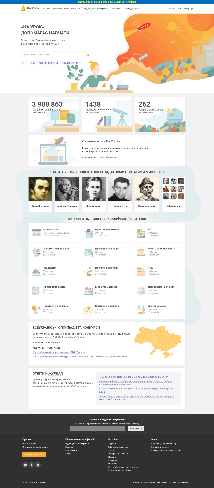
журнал (55, 373)
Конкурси (116, 9)
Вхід (179, 9)
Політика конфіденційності (180, 482)
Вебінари (69, 447)
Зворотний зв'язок (34, 454)
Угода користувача (141, 482)
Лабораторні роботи (118, 453)
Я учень (171, 9)
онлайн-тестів (52, 109)
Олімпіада (128, 9)
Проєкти (112, 457)
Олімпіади (113, 463)
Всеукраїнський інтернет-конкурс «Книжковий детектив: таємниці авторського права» (80, 356)
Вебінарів (91, 109)
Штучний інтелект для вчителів (123, 467)
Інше (138, 9)
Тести (66, 9)
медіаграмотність (72, 63)
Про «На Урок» (29, 443)
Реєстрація (188, 9)
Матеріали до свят (160, 447)
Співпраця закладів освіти (35, 447)
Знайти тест (111, 157)
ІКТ (24, 63)
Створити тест (90, 157)
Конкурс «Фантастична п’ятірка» (166, 450)
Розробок (38, 109)
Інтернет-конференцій (151, 109)
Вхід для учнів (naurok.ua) (163, 443)
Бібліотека (57, 9)
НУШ (32, 63)
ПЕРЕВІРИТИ (136, 428)
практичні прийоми (48, 63)
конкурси (91, 328)
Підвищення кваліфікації (97, 9)
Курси (68, 453)
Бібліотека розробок (118, 447)
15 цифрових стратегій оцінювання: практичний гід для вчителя (133, 377)
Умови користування (158, 482)
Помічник (76, 8)
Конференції (71, 450)
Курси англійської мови (119, 470)
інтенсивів (147, 112)
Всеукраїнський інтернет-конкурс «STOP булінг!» (59, 352)
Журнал (46, 9)
